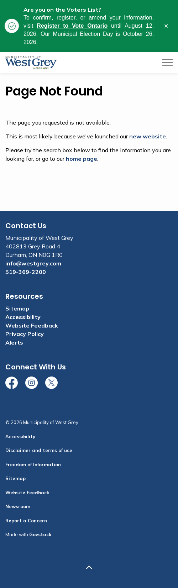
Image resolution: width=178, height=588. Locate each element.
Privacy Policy (24, 333)
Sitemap (17, 308)
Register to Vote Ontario (72, 26)
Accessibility (23, 316)
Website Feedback (31, 325)
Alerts (14, 342)
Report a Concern (26, 520)
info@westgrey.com (33, 263)
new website (147, 136)
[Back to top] (89, 568)
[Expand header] (167, 62)
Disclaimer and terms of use (38, 450)
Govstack (40, 534)
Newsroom (17, 506)
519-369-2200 (25, 271)
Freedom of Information (33, 464)
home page (81, 158)
